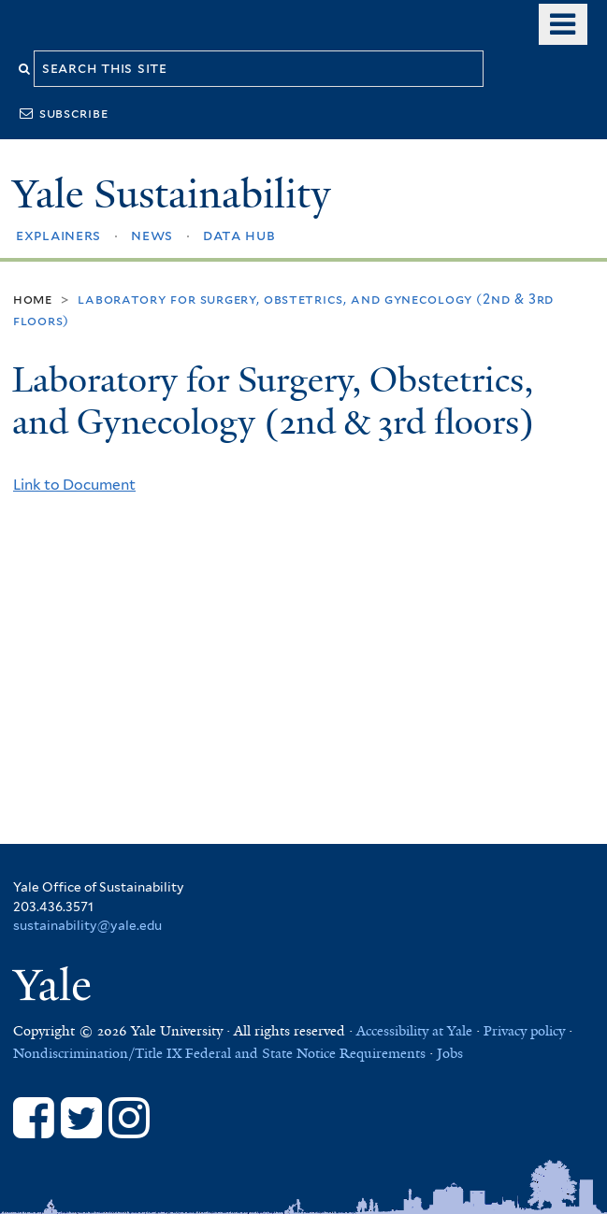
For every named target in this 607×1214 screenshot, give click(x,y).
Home (32, 299)
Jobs (450, 1053)
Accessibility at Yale (414, 1030)
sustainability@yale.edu (87, 925)
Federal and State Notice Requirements (305, 1053)
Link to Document (74, 484)
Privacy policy (524, 1030)
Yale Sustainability (171, 194)
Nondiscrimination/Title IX (97, 1053)
